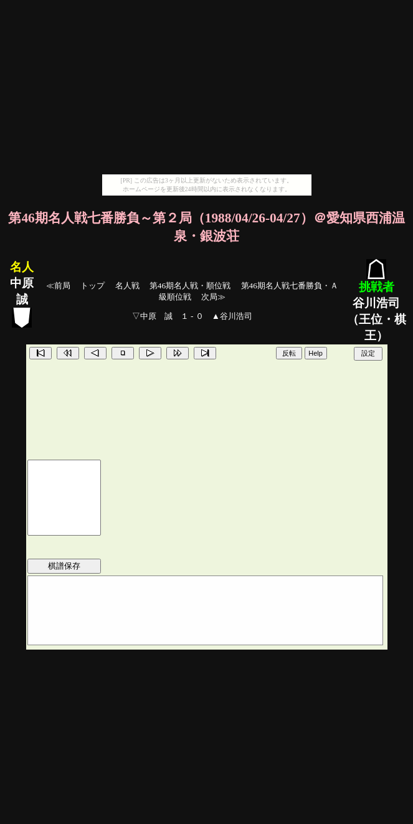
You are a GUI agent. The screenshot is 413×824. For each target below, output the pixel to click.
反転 (289, 353)
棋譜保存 (64, 566)
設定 (368, 353)
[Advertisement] (206, 87)
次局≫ (213, 296)
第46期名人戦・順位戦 (190, 285)
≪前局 (58, 285)
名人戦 (127, 285)
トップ (92, 285)
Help (315, 353)
